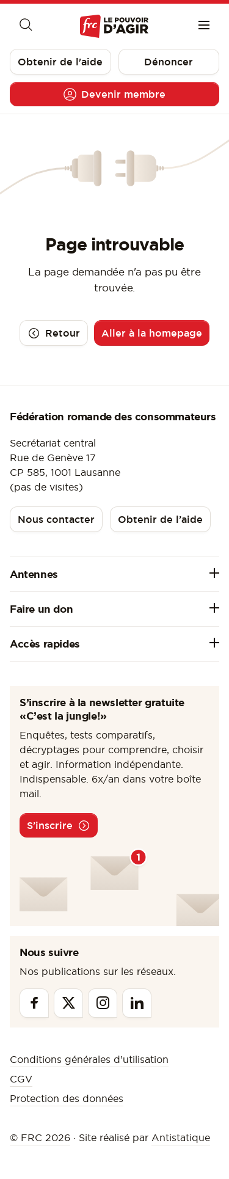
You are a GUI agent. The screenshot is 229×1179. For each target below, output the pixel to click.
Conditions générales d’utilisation (89, 1059)
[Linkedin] (136, 1003)
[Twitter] (68, 1003)
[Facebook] (34, 1003)
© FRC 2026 (40, 1137)
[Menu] (204, 26)
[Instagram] (102, 1003)
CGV (21, 1078)
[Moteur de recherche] (25, 26)
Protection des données (66, 1098)
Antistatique (180, 1137)
